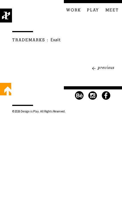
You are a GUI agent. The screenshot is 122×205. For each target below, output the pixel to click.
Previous (106, 67)
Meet (112, 10)
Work (73, 10)
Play (93, 10)
